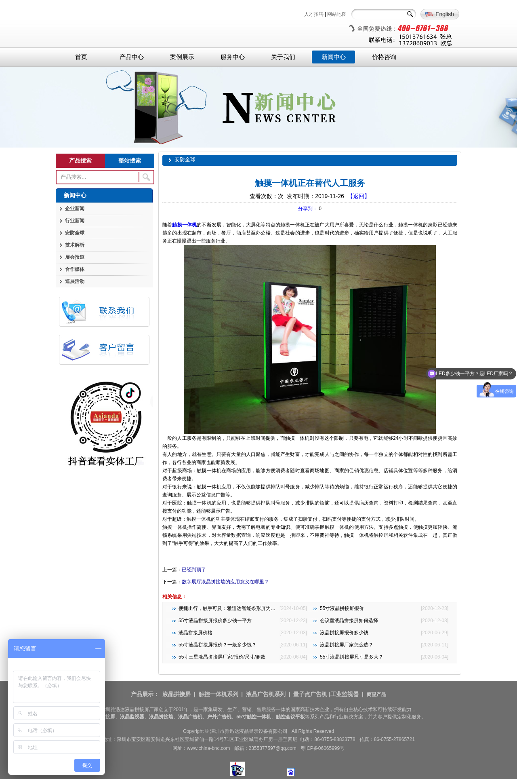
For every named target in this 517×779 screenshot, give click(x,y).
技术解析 (74, 245)
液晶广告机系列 (266, 694)
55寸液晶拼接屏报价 (342, 608)
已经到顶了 (194, 569)
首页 (81, 57)
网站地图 (337, 14)
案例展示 (182, 57)
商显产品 (376, 694)
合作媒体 (74, 269)
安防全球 (74, 233)
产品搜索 (80, 160)
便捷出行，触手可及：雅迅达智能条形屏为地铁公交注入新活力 (246, 608)
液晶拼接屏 (176, 694)
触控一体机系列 (218, 694)
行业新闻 (74, 221)
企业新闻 (74, 208)
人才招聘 (314, 14)
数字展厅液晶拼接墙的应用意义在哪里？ (225, 582)
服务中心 (233, 57)
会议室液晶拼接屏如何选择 (349, 620)
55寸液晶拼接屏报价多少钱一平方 (215, 620)
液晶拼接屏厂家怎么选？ (346, 645)
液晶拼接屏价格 (195, 632)
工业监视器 (344, 694)
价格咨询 (384, 57)
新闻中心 (334, 57)
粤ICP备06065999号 (323, 748)
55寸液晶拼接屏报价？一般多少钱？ (217, 645)
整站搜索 (129, 160)
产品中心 (132, 57)
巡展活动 (74, 281)
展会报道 (74, 257)
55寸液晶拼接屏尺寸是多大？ (351, 657)
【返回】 (358, 196)
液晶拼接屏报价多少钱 (344, 632)
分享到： (307, 208)
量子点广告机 (310, 694)
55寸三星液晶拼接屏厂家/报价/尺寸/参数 (222, 657)
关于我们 (283, 57)
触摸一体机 (184, 225)
